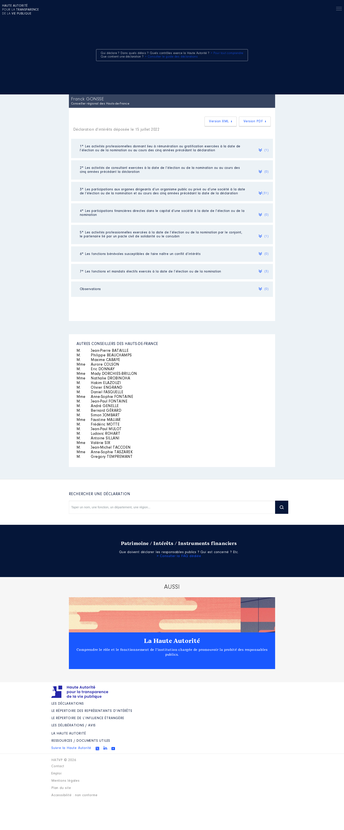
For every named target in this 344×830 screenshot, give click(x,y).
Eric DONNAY (96, 369)
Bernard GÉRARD (99, 411)
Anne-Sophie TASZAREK (105, 452)
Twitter (97, 748)
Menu (339, 9)
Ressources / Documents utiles (80, 741)
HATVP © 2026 (63, 760)
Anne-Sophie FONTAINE (105, 397)
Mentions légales (65, 781)
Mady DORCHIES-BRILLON (107, 374)
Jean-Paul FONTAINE (102, 402)
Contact (57, 766)
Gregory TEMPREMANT (105, 457)
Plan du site (61, 788)
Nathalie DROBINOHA (103, 379)
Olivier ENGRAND (99, 388)
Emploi (56, 773)
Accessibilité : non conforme (74, 795)
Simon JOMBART (98, 415)
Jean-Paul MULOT (99, 429)
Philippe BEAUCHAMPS (104, 355)
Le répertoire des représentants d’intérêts (91, 711)
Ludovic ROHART (98, 434)
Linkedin (105, 748)
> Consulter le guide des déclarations (171, 56)
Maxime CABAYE (98, 360)
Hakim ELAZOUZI (99, 383)
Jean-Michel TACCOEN (104, 448)
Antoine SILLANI (98, 438)
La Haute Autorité (172, 641)
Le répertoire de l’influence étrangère (87, 718)
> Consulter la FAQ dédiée (179, 556)
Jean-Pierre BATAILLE (103, 351)
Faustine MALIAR (99, 420)
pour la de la (20, 9)
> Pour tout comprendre (227, 53)
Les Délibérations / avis (73, 725)
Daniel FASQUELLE (100, 392)
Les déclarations (67, 704)
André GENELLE (98, 406)
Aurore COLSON (98, 365)
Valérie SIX (93, 443)
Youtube (113, 748)
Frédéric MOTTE (98, 425)
